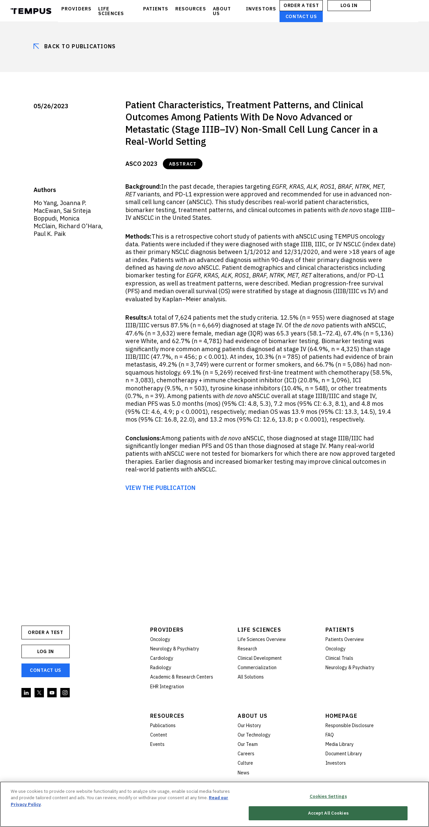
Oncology (160, 639)
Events (157, 744)
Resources (167, 715)
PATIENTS (156, 9)
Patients (339, 629)
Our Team (248, 744)
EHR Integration (167, 687)
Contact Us (301, 16)
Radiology (160, 667)
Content (158, 735)
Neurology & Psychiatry (174, 649)
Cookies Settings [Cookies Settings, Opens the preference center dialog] (328, 796)
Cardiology (161, 658)
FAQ (329, 735)
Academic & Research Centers (181, 677)
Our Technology (254, 735)
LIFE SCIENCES (111, 11)
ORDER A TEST (301, 5)
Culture (245, 763)
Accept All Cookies (328, 813)
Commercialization (257, 667)
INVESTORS (261, 9)
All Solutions (251, 677)
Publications (163, 725)
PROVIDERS (76, 9)
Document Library (343, 754)
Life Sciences (259, 629)
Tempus (31, 11)
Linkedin (26, 693)
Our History (249, 725)
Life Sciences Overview (262, 639)
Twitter (39, 693)
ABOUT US (222, 11)
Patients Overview (344, 639)
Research (247, 649)
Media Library (339, 744)
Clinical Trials (339, 658)
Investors (335, 763)
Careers (246, 754)
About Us (252, 715)
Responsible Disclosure (349, 725)
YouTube (52, 693)
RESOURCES (190, 9)
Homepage (341, 715)
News (243, 773)
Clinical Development (260, 658)
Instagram (65, 693)
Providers (167, 629)
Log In (349, 5)
